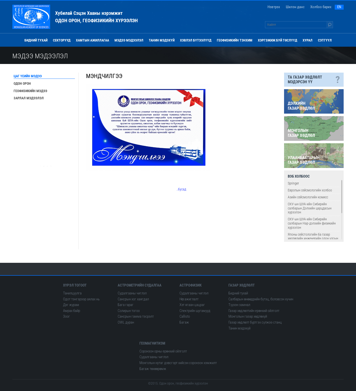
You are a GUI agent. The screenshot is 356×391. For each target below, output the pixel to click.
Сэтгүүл (325, 40)
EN (339, 7)
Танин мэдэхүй (162, 40)
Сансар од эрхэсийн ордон (45, 134)
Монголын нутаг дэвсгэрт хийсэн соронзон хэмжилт (178, 363)
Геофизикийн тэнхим (234, 40)
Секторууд (61, 40)
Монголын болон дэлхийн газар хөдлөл (48, 116)
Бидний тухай (35, 40)
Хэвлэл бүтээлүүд (195, 40)
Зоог (66, 316)
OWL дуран (126, 322)
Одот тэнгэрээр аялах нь (81, 299)
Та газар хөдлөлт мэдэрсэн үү (314, 79)
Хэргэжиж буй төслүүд (277, 40)
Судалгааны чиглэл (132, 293)
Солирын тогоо (129, 311)
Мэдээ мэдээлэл (128, 40)
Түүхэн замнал (239, 305)
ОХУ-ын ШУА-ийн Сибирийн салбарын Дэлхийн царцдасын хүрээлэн (310, 208)
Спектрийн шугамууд (194, 311)
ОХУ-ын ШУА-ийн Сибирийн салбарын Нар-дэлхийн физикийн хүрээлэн (312, 223)
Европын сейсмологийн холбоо (310, 190)
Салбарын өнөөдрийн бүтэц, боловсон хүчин (260, 299)
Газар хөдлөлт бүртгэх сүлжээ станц (255, 322)
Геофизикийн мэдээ (30, 91)
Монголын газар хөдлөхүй (247, 316)
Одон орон (22, 83)
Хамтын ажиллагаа (92, 40)
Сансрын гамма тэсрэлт (136, 316)
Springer (293, 183)
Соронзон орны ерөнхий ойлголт (163, 351)
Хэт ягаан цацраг (192, 305)
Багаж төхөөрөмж (152, 369)
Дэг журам (71, 305)
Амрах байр (71, 311)
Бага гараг (126, 305)
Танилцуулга (72, 293)
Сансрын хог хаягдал (133, 299)
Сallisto (184, 316)
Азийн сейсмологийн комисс (308, 197)
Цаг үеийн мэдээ (28, 76)
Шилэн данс (295, 7)
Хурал (307, 40)
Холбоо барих (321, 7)
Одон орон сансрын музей (45, 149)
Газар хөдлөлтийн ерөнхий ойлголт (253, 311)
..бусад (181, 189)
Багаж (184, 322)
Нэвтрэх (273, 7)
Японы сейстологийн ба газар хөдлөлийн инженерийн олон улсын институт (313, 238)
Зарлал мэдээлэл (29, 98)
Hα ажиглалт (189, 299)
